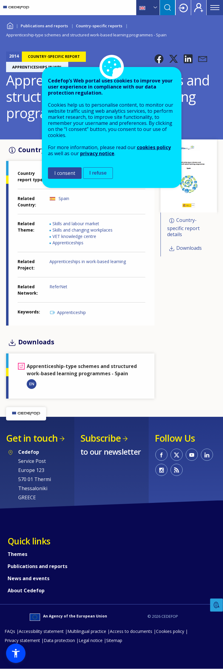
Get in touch (32, 438)
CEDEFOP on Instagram (161, 470)
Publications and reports (44, 25)
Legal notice (91, 640)
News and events (28, 578)
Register (198, 7)
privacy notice (97, 153)
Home (10, 25)
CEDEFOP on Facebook (161, 455)
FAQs (10, 631)
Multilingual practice (86, 631)
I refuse (98, 173)
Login (183, 7)
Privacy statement (22, 640)
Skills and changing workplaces (82, 230)
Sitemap (114, 640)
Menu (214, 7)
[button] (159, 59)
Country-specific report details (183, 227)
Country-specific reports (99, 25)
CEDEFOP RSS (177, 470)
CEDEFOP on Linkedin (207, 455)
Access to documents (131, 631)
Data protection (59, 640)
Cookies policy (170, 631)
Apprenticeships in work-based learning (87, 261)
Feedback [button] (216, 605)
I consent (64, 173)
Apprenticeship (71, 312)
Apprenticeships (67, 243)
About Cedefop (26, 590)
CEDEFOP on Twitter (177, 455)
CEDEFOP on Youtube (192, 455)
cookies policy (154, 147)
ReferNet (58, 286)
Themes (17, 554)
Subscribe (100, 438)
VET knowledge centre (74, 236)
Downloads (189, 248)
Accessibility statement (41, 631)
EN (31, 383)
